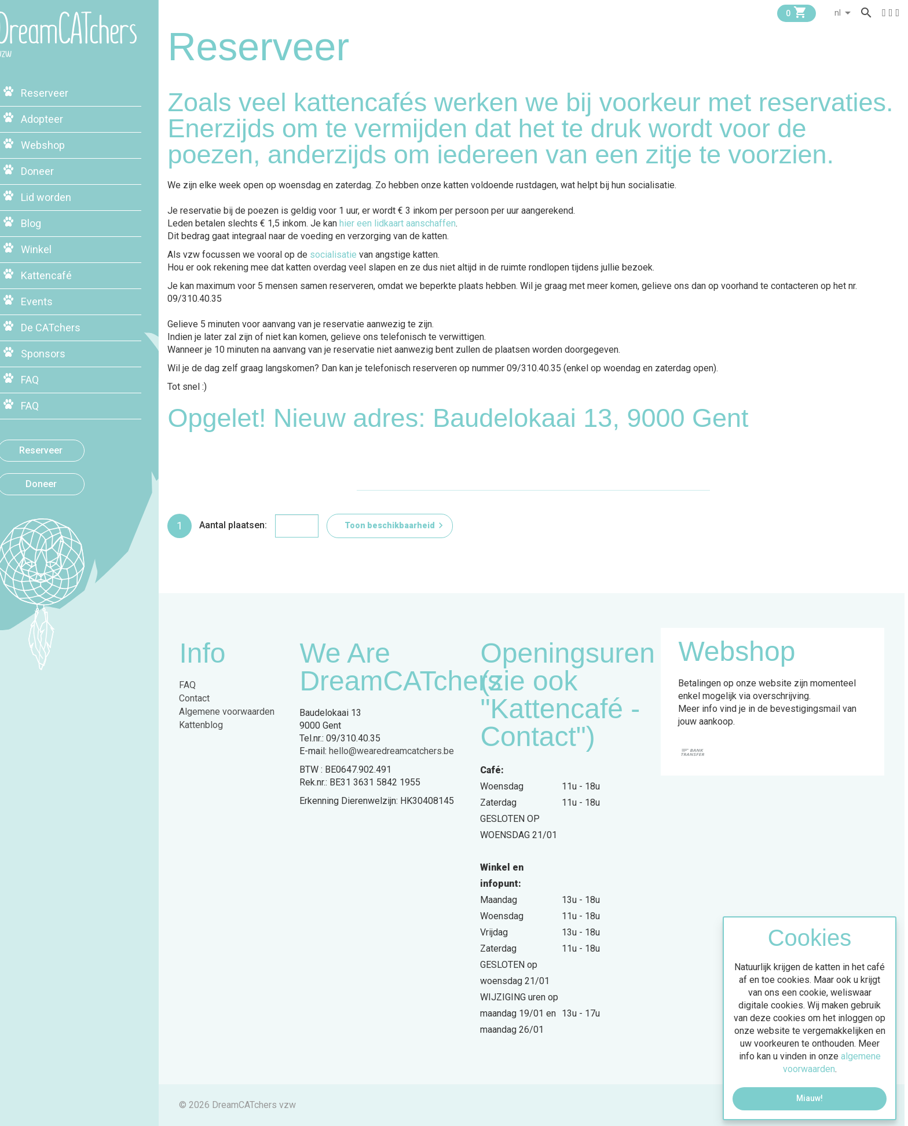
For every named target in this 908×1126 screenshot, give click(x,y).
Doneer (60, 479)
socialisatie (336, 254)
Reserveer (61, 446)
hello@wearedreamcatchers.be (394, 750)
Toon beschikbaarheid (399, 525)
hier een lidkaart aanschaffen (401, 223)
